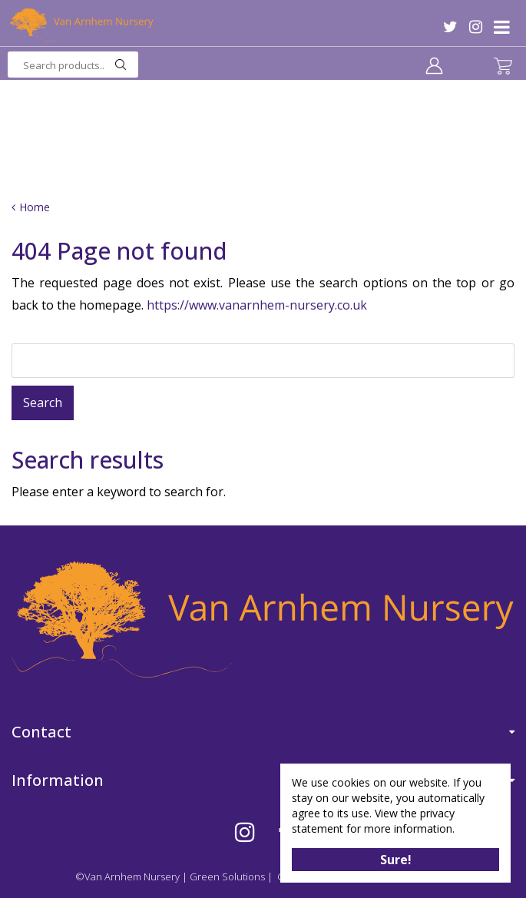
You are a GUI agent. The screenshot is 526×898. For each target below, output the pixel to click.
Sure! (396, 859)
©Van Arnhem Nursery (127, 876)
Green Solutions (227, 876)
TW (450, 27)
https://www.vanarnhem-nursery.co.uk (257, 305)
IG (475, 27)
